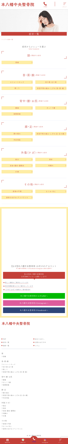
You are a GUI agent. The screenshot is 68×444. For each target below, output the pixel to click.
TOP (4, 339)
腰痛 (23, 108)
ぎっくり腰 (56, 108)
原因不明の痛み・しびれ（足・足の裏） (51, 134)
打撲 (23, 172)
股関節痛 (23, 114)
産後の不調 (22, 191)
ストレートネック (21, 82)
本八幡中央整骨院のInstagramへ (34, 303)
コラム (37, 346)
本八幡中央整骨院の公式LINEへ (34, 296)
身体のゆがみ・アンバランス (19, 197)
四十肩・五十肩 (55, 82)
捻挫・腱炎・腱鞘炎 (21, 166)
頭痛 (23, 62)
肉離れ (57, 165)
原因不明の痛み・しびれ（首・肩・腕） (51, 88)
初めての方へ (39, 339)
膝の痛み (23, 134)
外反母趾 (23, 140)
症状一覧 (6, 342)
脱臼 (23, 159)
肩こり (23, 88)
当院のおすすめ (40, 342)
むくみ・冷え (56, 191)
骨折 (57, 159)
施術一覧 (6, 346)
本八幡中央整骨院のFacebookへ (34, 310)
